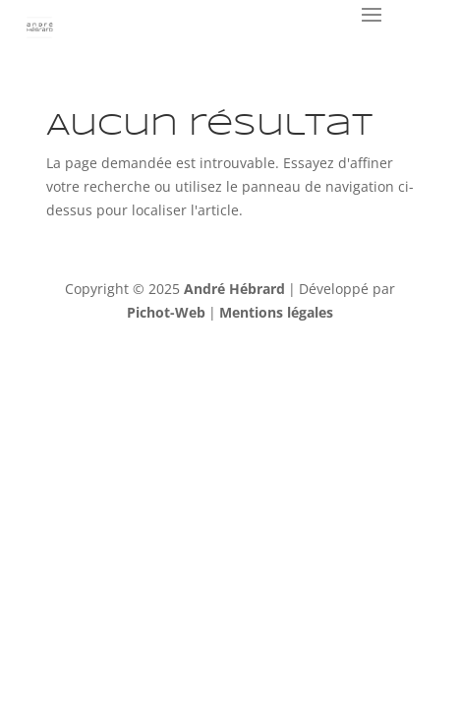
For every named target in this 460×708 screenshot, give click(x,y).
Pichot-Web (166, 312)
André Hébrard (234, 288)
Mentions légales (276, 312)
